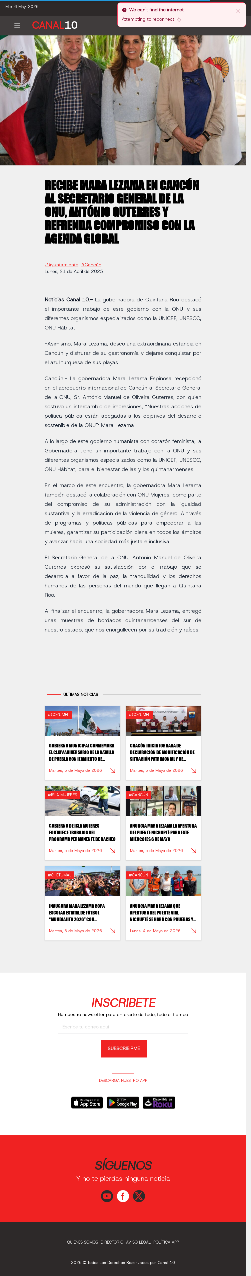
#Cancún (91, 262)
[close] (238, 10)
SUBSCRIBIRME (124, 1048)
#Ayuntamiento (61, 262)
